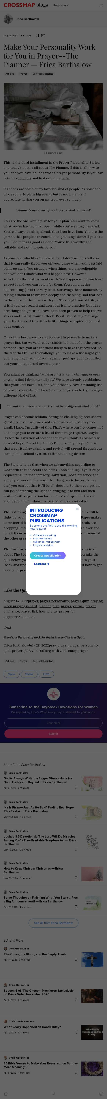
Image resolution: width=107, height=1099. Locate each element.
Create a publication (47, 555)
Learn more (41, 563)
